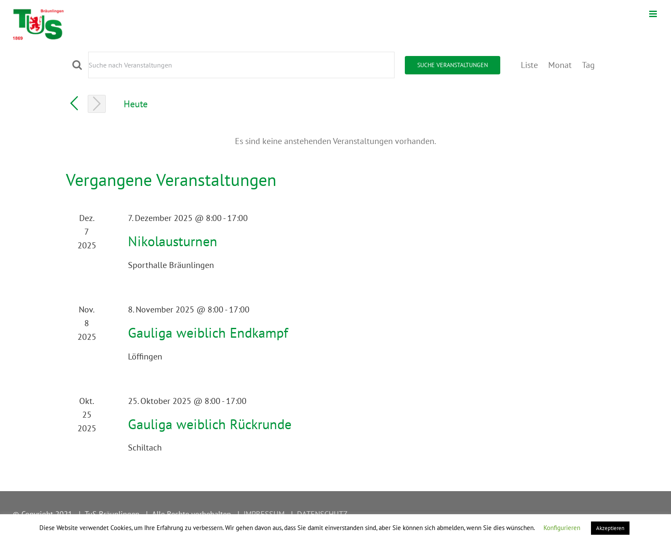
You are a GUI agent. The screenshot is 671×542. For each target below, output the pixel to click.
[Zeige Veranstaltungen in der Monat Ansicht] (560, 65)
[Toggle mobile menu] (653, 13)
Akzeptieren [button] (610, 528)
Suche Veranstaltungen (452, 65)
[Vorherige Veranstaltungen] (74, 103)
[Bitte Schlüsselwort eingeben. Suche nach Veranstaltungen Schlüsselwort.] (241, 65)
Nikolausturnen (172, 241)
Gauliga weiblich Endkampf (208, 333)
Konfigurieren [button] (561, 528)
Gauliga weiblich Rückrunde (209, 424)
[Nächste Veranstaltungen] (97, 104)
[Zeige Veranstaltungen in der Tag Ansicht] (588, 65)
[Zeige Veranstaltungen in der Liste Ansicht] (529, 65)
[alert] (335, 141)
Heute (136, 103)
